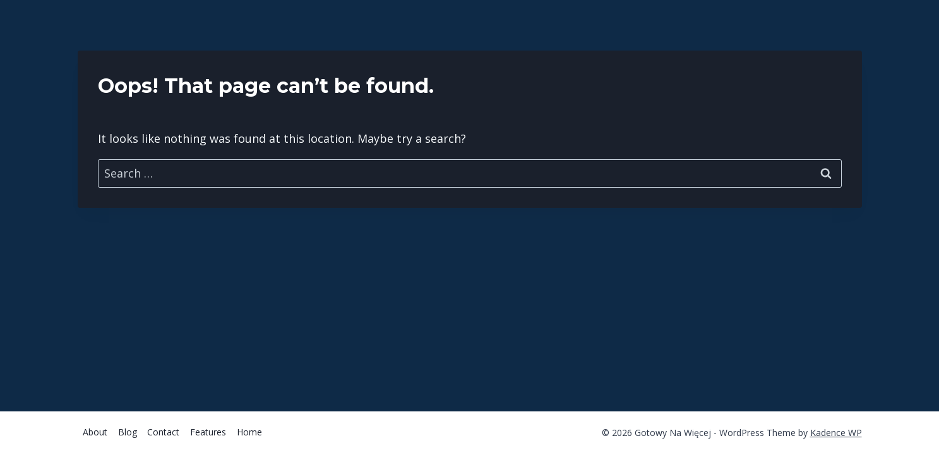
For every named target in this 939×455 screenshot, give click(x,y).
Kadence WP (836, 433)
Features (208, 432)
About (95, 432)
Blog (127, 432)
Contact (163, 432)
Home (249, 432)
